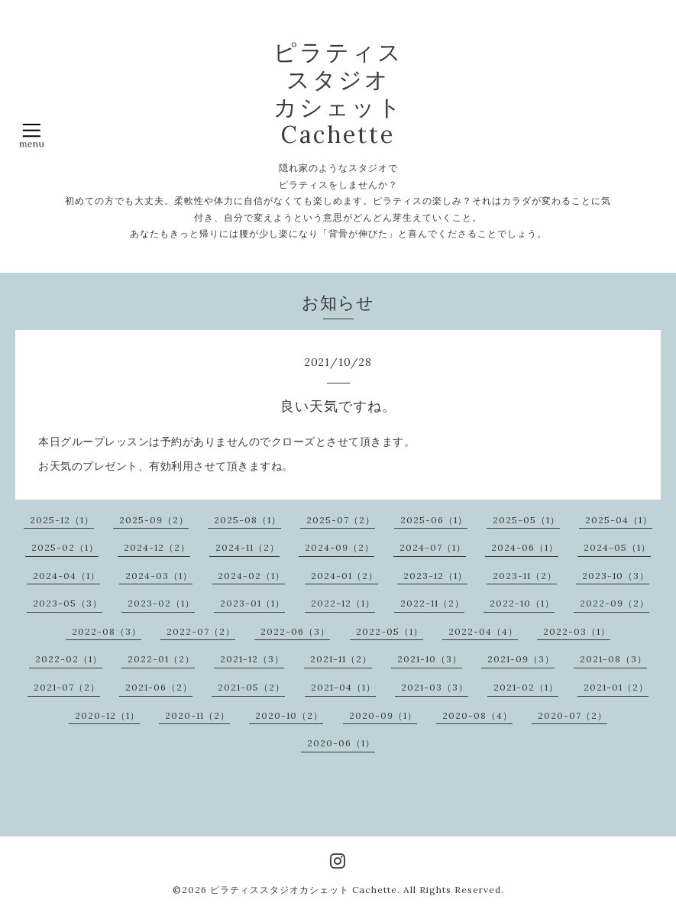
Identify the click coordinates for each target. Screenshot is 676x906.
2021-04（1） (343, 687)
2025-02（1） (65, 547)
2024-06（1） (524, 547)
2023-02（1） (161, 603)
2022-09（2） (614, 603)
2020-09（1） (383, 715)
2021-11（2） (341, 659)
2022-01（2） (161, 659)
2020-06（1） (341, 743)
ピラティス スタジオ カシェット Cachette (338, 93)
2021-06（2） (158, 687)
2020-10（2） (289, 715)
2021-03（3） (434, 687)
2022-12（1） (343, 603)
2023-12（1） (435, 575)
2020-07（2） (572, 715)
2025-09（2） (154, 520)
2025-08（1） (247, 520)
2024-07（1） (432, 547)
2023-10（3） (615, 575)
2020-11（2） (197, 715)
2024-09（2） (339, 547)
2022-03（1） (576, 631)
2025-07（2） (340, 520)
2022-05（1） (389, 631)
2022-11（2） (432, 603)
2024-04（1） (66, 575)
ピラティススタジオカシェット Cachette (303, 889)
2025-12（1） (62, 520)
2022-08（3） (106, 631)
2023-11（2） (525, 575)
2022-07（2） (201, 631)
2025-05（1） (526, 520)
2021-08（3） (613, 659)
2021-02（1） (525, 687)
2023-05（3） (67, 603)
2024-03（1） (158, 575)
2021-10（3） (429, 659)
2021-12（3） (252, 659)
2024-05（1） (617, 547)
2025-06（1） (433, 520)
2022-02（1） (68, 659)
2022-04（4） (483, 631)
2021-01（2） (616, 687)
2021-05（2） (251, 687)
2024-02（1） (251, 575)
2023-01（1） (252, 603)
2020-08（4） (477, 715)
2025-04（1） (618, 520)
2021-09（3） (521, 659)
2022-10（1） (522, 603)
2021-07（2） (67, 687)
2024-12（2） (157, 547)
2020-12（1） (107, 715)
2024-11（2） (247, 547)
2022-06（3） (295, 631)
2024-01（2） (344, 575)
